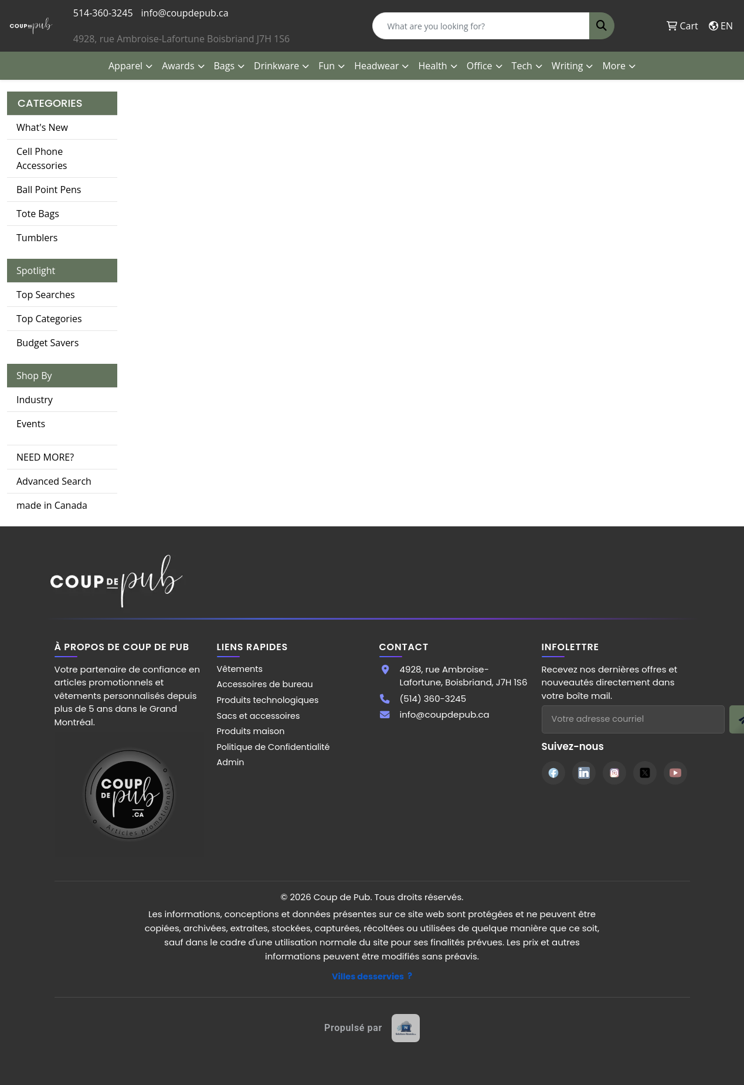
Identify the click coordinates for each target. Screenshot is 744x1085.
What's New (42, 127)
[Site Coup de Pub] (129, 794)
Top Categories (49, 318)
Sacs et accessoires (258, 716)
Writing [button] (567, 65)
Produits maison (251, 731)
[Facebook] (553, 773)
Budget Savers (47, 342)
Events (30, 423)
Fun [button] (326, 65)
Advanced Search (53, 481)
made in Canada (51, 505)
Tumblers (36, 237)
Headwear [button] (376, 65)
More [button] (614, 65)
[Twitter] (645, 773)
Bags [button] (224, 65)
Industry (34, 399)
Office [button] (479, 65)
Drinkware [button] (276, 65)
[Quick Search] (481, 25)
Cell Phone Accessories (41, 158)
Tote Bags (37, 213)
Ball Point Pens (48, 189)
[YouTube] (675, 773)
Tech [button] (522, 65)
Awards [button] (178, 65)
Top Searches (45, 294)
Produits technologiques (268, 700)
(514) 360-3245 (433, 698)
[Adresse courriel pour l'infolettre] (633, 719)
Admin (230, 762)
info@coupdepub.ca (185, 12)
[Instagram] (614, 773)
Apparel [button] (125, 65)
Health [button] (432, 65)
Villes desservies (368, 976)
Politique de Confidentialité (273, 747)
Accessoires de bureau (265, 684)
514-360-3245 (103, 12)
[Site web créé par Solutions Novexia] (372, 1028)
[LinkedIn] (584, 773)
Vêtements (240, 669)
